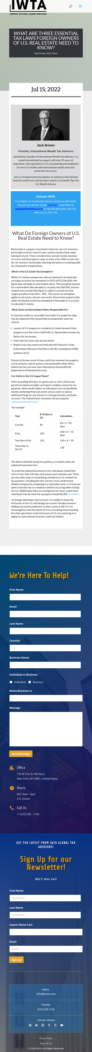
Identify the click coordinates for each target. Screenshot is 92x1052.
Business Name (19, 657)
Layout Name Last (20, 924)
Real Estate (40, 53)
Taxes (54, 53)
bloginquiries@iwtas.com (29, 208)
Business (38, 682)
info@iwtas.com (46, 994)
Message (15, 707)
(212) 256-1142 (46, 1009)
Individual (20, 682)
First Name (17, 589)
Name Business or (20, 690)
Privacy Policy (45, 1038)
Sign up (16, 960)
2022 (48, 53)
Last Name (17, 623)
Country (16, 640)
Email (14, 606)
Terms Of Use (46, 1043)
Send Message (21, 754)
